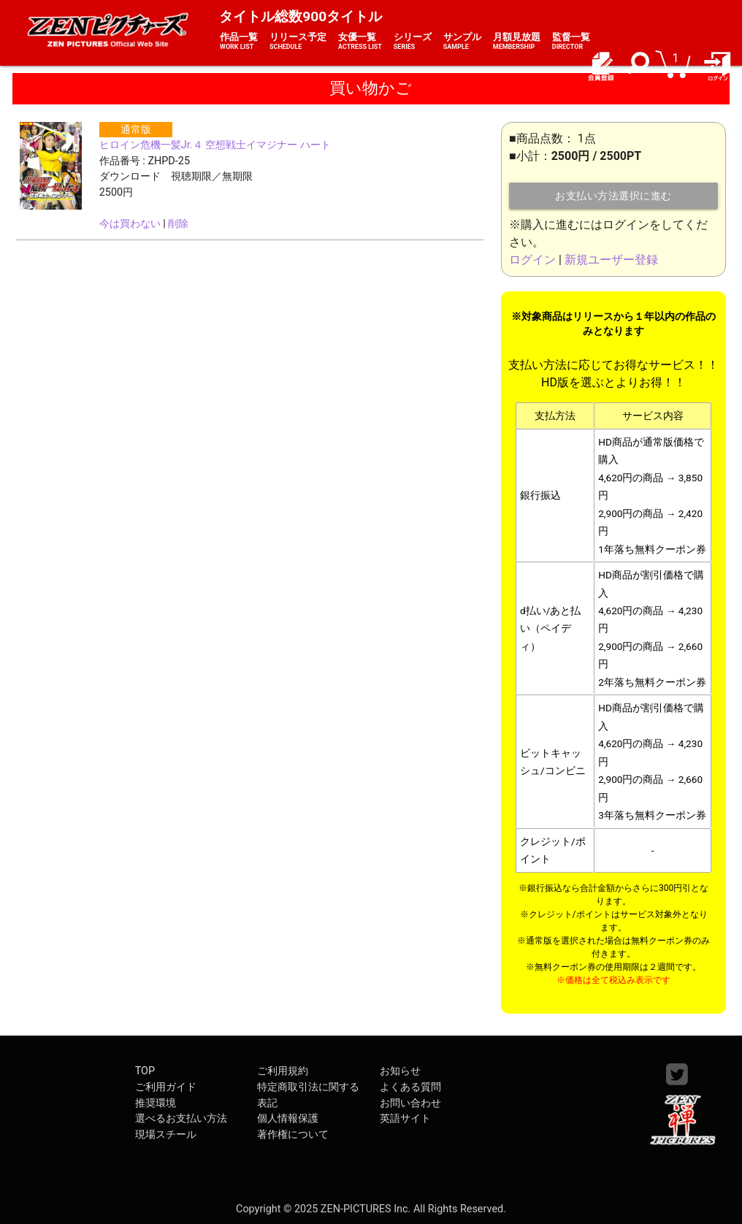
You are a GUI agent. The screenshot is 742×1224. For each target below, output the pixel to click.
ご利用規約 (282, 1071)
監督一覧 (571, 41)
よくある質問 (410, 1087)
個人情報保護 (287, 1118)
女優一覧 (360, 41)
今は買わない (130, 224)
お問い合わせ (410, 1103)
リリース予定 (297, 41)
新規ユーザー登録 (611, 260)
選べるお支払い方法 (181, 1118)
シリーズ (413, 41)
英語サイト (405, 1118)
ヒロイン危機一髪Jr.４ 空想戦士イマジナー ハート (215, 145)
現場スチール (165, 1134)
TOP (145, 1071)
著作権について (293, 1134)
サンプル (462, 41)
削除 (178, 224)
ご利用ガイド (165, 1087)
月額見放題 (516, 41)
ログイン (532, 260)
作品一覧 (239, 41)
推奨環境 (155, 1103)
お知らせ (400, 1071)
